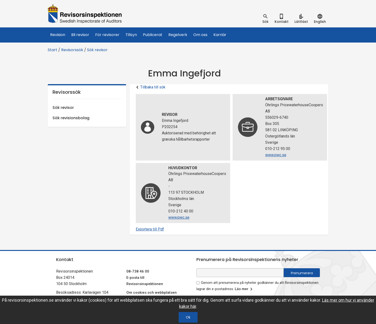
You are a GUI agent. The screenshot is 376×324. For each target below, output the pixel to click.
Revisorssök (72, 50)
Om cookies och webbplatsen (151, 292)
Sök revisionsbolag (71, 118)
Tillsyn (131, 34)
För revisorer (107, 34)
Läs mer (244, 289)
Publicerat (152, 34)
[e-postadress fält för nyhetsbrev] (240, 272)
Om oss (200, 34)
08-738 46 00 (137, 271)
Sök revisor (97, 50)
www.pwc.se (275, 155)
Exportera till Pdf (150, 229)
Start (52, 50)
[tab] (265, 18)
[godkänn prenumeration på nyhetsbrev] (198, 282)
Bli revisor (80, 34)
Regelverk (177, 34)
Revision (57, 34)
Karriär (219, 34)
